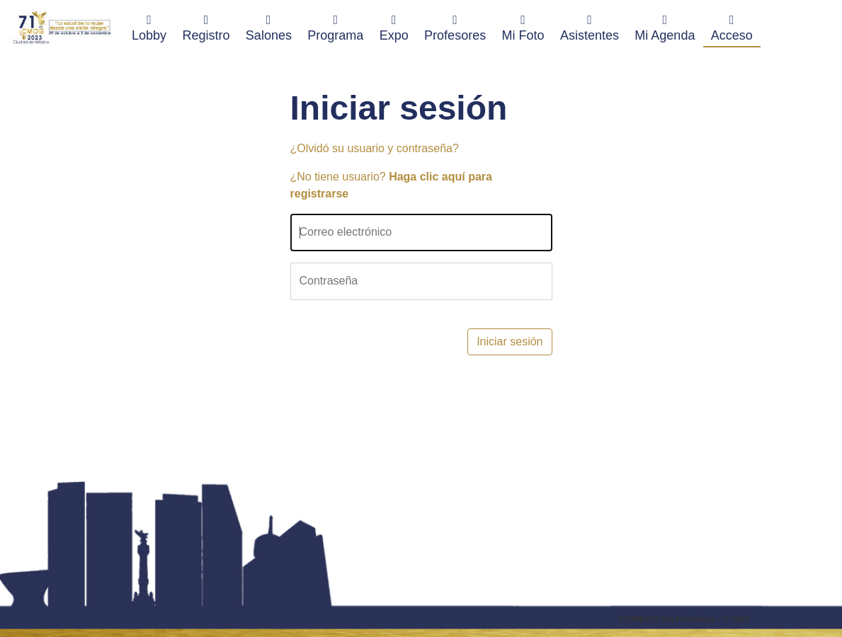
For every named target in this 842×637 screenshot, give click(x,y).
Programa (335, 27)
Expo (394, 27)
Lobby (153, 27)
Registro (205, 27)
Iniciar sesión (509, 341)
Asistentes (589, 27)
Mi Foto (523, 27)
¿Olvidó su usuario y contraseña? (374, 148)
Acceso (732, 27)
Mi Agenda (665, 27)
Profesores (455, 27)
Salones (269, 27)
